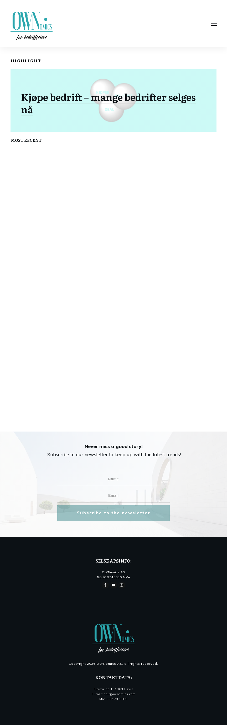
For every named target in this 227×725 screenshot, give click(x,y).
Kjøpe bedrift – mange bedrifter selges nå (108, 103)
